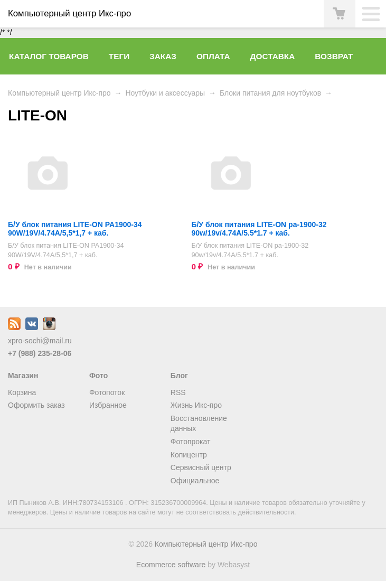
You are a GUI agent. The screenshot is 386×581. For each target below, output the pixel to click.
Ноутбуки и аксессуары (165, 93)
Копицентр (189, 455)
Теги (119, 56)
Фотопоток (107, 392)
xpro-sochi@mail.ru (40, 340)
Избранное (108, 405)
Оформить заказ (36, 405)
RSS (178, 392)
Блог (179, 375)
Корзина (22, 392)
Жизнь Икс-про (196, 405)
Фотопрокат (191, 441)
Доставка (272, 56)
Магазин (23, 375)
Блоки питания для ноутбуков (270, 93)
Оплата (213, 56)
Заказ (162, 56)
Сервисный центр (201, 467)
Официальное (195, 480)
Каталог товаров (49, 56)
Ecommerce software (170, 564)
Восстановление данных (199, 423)
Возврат (334, 56)
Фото (98, 375)
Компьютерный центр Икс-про (59, 93)
